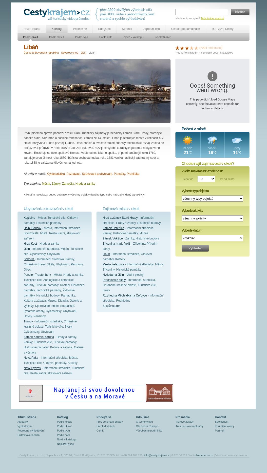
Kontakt (127, 29)
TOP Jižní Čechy (222, 29)
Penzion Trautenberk (37, 274)
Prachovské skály (114, 280)
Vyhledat (195, 248)
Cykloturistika (56, 174)
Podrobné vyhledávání (31, 430)
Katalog (57, 29)
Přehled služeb (105, 426)
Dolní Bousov (32, 228)
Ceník (100, 430)
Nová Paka (31, 357)
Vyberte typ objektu (195, 191)
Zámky (56, 183)
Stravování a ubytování (97, 174)
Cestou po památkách (185, 29)
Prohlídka (133, 174)
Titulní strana (31, 29)
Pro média (182, 417)
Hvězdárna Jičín (113, 274)
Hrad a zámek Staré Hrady (120, 217)
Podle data (106, 37)
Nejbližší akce (162, 37)
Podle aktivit (56, 37)
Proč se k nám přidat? (109, 421)
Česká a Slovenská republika (41, 52)
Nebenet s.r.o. (204, 455)
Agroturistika (151, 29)
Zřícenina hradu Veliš (117, 243)
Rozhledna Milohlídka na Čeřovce (125, 295)
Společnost (221, 421)
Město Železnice (113, 264)
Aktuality (23, 421)
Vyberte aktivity (192, 211)
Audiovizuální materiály (189, 426)
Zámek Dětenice (113, 228)
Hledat (240, 12)
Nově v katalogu (133, 37)
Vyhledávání (25, 426)
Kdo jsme (104, 29)
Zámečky (68, 183)
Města (46, 183)
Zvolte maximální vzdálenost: (202, 171)
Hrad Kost (30, 243)
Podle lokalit (30, 37)
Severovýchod (69, 52)
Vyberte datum (192, 230)
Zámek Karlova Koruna (39, 337)
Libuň (106, 254)
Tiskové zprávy (184, 421)
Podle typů (81, 37)
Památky (119, 174)
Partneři (220, 430)
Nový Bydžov (32, 368)
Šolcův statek (111, 306)
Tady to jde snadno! (212, 18)
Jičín (83, 52)
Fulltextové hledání (29, 435)
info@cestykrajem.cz (156, 455)
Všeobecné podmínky (149, 430)
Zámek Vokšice (113, 238)
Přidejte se (80, 29)
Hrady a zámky (85, 183)
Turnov (28, 321)
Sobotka (29, 259)
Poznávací (73, 174)
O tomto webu (144, 421)
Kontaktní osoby (224, 426)
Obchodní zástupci (147, 426)
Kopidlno (29, 217)
